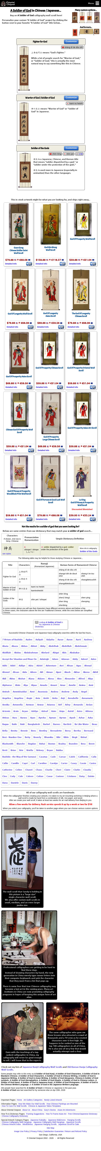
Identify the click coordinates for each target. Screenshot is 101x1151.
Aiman (49, 672)
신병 (81, 154)
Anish (46, 698)
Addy (75, 659)
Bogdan (32, 743)
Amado (43, 685)
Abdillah (6, 652)
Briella (30, 750)
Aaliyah (39, 639)
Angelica (6, 698)
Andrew (65, 691)
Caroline (42, 763)
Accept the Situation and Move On (19, 659)
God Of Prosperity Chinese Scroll (49, 368)
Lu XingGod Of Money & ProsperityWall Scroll (82, 502)
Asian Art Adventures (66, 1110)
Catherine (7, 769)
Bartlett (67, 724)
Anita (55, 698)
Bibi (58, 737)
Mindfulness (28, 1124)
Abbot (34, 646)
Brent (91, 743)
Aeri (62, 665)
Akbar (77, 672)
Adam (55, 659)
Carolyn (54, 763)
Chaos (39, 769)
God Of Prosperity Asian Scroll (19, 376)
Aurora (23, 717)
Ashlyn (34, 711)
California (83, 756)
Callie (5, 763)
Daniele (15, 782)
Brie (21, 750)
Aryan (25, 711)
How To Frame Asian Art (56, 1114)
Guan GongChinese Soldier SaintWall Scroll (19, 250)
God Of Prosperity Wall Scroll (82, 239)
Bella (5, 730)
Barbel (46, 724)
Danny (34, 782)
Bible (66, 737)
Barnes (56, 724)
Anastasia (43, 691)
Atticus (5, 717)
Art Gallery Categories (33, 1100)
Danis (25, 782)
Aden (93, 659)
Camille (15, 763)
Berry (68, 730)
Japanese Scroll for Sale (68, 1124)
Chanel (29, 769)
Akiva (12, 678)
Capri (25, 763)
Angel (84, 691)
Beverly (37, 737)
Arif (60, 704)
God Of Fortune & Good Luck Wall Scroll (50, 501)
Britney (40, 750)
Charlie (48, 769)
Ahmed (6, 672)
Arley (67, 704)
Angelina (18, 698)
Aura (14, 717)
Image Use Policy (21, 1131)
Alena (51, 678)
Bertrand (88, 730)
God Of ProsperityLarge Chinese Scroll (51, 438)
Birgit (74, 737)
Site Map (50, 1128)
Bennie (24, 730)
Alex (59, 678)
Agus (78, 665)
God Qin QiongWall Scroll (50, 248)
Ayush (72, 717)
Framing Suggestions (35, 1114)
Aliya (90, 678)
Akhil (95, 672)
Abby (42, 646)
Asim (53, 711)
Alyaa (34, 685)
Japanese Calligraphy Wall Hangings (49, 1122)
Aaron (70, 639)
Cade (53, 756)
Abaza (15, 646)
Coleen (29, 776)
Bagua (5, 724)
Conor (50, 776)
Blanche (21, 743)
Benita (14, 730)
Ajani (58, 672)
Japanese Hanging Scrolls (45, 1124)
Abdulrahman (31, 652)
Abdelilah (67, 646)
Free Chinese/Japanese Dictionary (82, 1114)
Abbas (24, 646)
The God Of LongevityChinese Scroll (81, 315)
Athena (89, 711)
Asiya (62, 711)
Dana (5, 782)
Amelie (72, 685)
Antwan (30, 704)
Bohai (42, 743)
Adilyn (22, 665)
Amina (82, 685)
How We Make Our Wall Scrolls (31, 1104)
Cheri (58, 769)
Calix (93, 756)
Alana (31, 678)
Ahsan (16, 672)
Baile (14, 724)
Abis (64, 652)
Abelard (45, 652)
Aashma (88, 639)
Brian (13, 750)
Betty (27, 737)
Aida (24, 672)
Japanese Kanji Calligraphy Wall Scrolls (42, 1067)
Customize (71, 41)
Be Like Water (82, 724)
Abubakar (75, 652)
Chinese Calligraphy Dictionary (15, 1116)
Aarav (60, 639)
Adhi (4, 665)
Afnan (70, 665)
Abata (5, 646)
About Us (26, 1110)
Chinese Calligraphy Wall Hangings (17, 1122)
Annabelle (73, 698)
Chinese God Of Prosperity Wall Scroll (19, 431)
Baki (22, 724)
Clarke (77, 769)
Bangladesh (34, 724)
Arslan (89, 704)
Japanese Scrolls (73, 1122)
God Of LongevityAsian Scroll (50, 314)
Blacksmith (7, 743)
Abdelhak (53, 646)
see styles (6, 554)
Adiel (12, 665)
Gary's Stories (50, 1110)
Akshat (21, 678)
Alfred (81, 678)
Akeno (86, 672)
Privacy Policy (37, 1131)
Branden (73, 743)
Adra (30, 665)
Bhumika (48, 737)
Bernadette (56, 730)
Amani (53, 685)
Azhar (82, 717)
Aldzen (41, 678)
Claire (67, 769)
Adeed (84, 659)
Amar (62, 685)
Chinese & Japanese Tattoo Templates (44, 1106)
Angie (29, 698)
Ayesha (42, 717)
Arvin (16, 711)
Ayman (52, 717)
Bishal (84, 737)
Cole (20, 776)
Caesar (62, 756)
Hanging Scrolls (74, 1120)
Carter (64, 763)
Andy (75, 691)
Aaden (29, 639)
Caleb (72, 756)
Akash (67, 672)
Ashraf (44, 711)
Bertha (77, 730)
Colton (40, 776)
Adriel (39, 665)
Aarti (78, 639)
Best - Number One (12, 737)
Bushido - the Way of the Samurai (19, 756)
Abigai (56, 652)
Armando (78, 704)
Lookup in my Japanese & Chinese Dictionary (49, 624)
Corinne (60, 776)
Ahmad (88, 665)
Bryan (50, 750)
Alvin (17, 685)
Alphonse (7, 685)
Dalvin (91, 776)
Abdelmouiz (81, 646)
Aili (41, 672)
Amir (91, 685)
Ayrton (62, 717)
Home (19, 1100)
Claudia (87, 769)
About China (37, 1110)
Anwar (40, 704)
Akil (4, 678)
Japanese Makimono (57, 1120)
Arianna (51, 704)
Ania (38, 698)
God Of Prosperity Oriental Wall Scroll (81, 369)
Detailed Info (11, 264)
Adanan (65, 659)
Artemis (6, 711)
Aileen (33, 672)
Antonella (18, 704)
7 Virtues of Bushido (12, 639)
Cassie (83, 763)
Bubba (59, 750)
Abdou (17, 652)
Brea (83, 743)
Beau (94, 724)
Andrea (54, 691)
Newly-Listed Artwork (53, 1100)
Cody (12, 776)
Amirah (6, 691)
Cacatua (43, 756)
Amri (32, 691)
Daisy (82, 776)
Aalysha (50, 639)
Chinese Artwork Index (11, 1124)
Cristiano (71, 776)
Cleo (4, 776)
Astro (79, 711)
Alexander (70, 678)
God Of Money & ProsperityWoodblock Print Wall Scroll (19, 492)
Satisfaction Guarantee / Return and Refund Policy (65, 1131)
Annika (5, 704)
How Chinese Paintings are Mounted (62, 1104)
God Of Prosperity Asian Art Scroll (82, 428)
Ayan (32, 717)
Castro (93, 763)
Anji (63, 698)
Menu (93, 3)
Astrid (71, 711)
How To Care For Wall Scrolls (14, 1106)
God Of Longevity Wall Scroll (20, 313)
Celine (19, 769)
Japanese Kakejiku (38, 1120)
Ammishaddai (20, 691)
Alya (26, 685)
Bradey (62, 743)
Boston (51, 743)
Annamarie (87, 698)
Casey (74, 763)
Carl (33, 763)
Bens (33, 730)
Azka (90, 717)
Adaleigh (44, 659)
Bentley (43, 730)
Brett (4, 750)
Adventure (51, 665)
